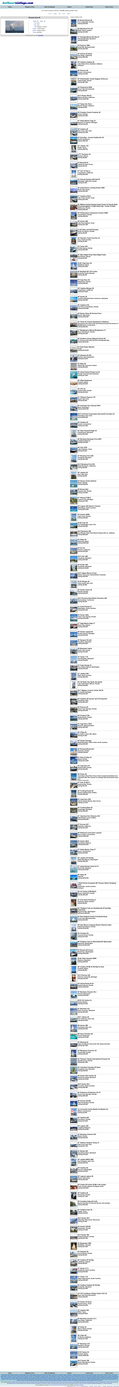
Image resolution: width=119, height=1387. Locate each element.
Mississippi (100, 1382)
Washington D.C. (99, 1383)
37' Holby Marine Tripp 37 (83, 123)
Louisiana (74, 1382)
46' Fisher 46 (94, 777)
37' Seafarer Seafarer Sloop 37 (84, 1145)
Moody (104, 1377)
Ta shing (30, 1380)
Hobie (16, 1377)
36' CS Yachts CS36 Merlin (83, 894)
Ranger (65, 1379)
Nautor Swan (9, 1379)
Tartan (26, 1380)
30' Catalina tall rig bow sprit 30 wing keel (88, 701)
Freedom (83, 1376)
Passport (32, 1379)
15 (49, 1385)
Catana (98, 1375)
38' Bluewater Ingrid (81, 651)
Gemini (87, 1376)
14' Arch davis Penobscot (83, 902)
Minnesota (96, 1382)
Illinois (57, 1382)
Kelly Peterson (68, 1377)
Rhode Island (59, 1383)
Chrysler (115, 1375)
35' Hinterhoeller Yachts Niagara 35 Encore (89, 81)
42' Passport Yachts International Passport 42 (90, 1061)
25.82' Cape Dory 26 (81, 266)
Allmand (12, 1375)
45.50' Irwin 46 (83, 525)
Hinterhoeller (25, 1377)
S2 (77, 1379)
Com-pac (14, 1376)
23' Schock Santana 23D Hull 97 (85, 182)
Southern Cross (104, 1379)
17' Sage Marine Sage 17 (82, 626)
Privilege (58, 1379)
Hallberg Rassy (115, 1376)
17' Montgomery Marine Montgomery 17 (88, 333)
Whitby (96, 1380)
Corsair (30, 1376)
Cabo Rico (54, 1375)
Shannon (98, 1379)
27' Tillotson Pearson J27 (82, 400)
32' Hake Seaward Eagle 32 (83, 433)
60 (61, 1385)
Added (68, 13)
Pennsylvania (53, 1383)
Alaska (17, 1382)
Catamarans (76, 1385)
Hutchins (34, 1377)
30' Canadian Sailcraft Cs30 (90, 1204)
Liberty (85, 1377)
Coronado (26, 1376)
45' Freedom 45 (81, 936)
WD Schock (87, 1380)
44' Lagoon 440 (80, 1128)
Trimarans (81, 1385)
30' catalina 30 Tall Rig (84, 860)
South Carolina (65, 1383)
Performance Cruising (46, 1379)
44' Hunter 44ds (83, 617)
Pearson (39, 1379)
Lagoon (73, 1377)
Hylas (38, 1377)
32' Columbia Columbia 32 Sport (85, 1070)
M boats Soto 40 (34, 17)
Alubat (16, 1375)
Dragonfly (43, 1376)
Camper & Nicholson (67, 1375)
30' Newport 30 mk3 (81, 642)
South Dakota (71, 1383)
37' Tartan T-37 (85, 1279)
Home (10, 7)
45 (57, 1385)
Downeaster (37, 1376)
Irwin (41, 1377)
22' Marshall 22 (81, 165)
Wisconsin (106, 1383)
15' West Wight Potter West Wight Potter (88, 257)
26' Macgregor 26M (80, 1246)
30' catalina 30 (79, 475)
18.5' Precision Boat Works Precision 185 (88, 601)
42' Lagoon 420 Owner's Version (85, 508)
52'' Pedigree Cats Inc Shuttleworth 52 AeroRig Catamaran (90, 911)
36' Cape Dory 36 (80, 282)
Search (69, 7)
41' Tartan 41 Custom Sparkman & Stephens (94, 324)
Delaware (42, 1382)
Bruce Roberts (49, 1375)
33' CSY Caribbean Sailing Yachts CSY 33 (88, 1296)
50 (58, 1385)
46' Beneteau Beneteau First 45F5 (85, 441)
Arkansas (24, 1382)
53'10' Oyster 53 (79, 1355)
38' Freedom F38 (81, 718)
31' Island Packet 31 (83, 609)
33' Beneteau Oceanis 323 (83, 1137)
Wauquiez (60, 1380)
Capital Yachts (89, 1375)
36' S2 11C (80, 550)
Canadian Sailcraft (76, 1375)
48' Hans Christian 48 (81, 1036)
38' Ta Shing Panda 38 (83, 793)
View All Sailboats (49, 7)
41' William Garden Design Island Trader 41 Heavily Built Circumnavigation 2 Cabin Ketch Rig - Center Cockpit (93, 207)
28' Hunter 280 (82, 224)
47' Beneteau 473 (80, 1346)
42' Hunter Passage (88, 743)
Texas (80, 1383)
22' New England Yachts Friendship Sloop (88, 919)
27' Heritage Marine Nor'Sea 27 (84, 39)
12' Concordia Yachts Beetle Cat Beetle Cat (89, 1112)
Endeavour (54, 1376)
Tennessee (76, 1383)
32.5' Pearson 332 (83, 978)
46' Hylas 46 (79, 877)
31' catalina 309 (80, 676)
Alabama (14, 1382)
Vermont (86, 1383)
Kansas (66, 1382)
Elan (50, 1376)
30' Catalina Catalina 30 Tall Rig (85, 1288)
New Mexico (21, 1383)
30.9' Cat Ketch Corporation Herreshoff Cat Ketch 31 (92, 416)
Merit (102, 1377)
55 (60, 1385)
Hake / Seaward (108, 1376)
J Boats (63, 1377)
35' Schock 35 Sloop (81, 56)
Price (63, 13)
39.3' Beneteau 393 (92, 534)
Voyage (51, 1380)
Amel (19, 1375)
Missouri (104, 1382)
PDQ (36, 1379)
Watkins (55, 1380)
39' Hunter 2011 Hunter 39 (83, 1078)
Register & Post (29, 7)
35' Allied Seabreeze (81, 383)
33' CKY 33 (80, 391)
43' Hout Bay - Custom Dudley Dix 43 (87, 140)
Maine (77, 1382)
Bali (22, 1375)
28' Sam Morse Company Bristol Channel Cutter (90, 927)
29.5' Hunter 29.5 (82, 1086)
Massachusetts (86, 1382)
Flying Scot (67, 1376)
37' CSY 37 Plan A (81, 173)
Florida (45, 1382)
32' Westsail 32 (90, 1045)
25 (52, 1385)
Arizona (20, 1382)
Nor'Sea (17, 1379)
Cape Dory (83, 1375)
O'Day (21, 1379)
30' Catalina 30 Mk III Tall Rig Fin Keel (87, 969)
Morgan (108, 1377)
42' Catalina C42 (84, 307)
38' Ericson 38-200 (82, 1103)
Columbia (9, 1376)
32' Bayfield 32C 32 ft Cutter (83, 274)
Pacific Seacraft (26, 1379)
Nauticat (116, 1377)
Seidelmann (93, 1379)
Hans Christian (4, 1377)
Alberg (2, 1375)
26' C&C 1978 (81, 450)
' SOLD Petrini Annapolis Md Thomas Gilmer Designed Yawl (93, 885)
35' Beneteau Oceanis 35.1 (83, 994)
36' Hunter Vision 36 (81, 592)
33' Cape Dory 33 (80, 768)
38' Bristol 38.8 (80, 492)
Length (55, 13)
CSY (33, 1376)
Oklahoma (45, 1383)
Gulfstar (102, 1376)
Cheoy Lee (110, 1375)
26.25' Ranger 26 (81, 584)
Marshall (94, 1377)
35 (54, 1385)
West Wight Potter (75, 1380)
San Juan (84, 1379)
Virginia (89, 1383)
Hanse (9, 1377)
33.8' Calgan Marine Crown (88, 575)
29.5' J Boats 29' (82, 1019)
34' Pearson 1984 (82, 48)
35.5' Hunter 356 (82, 1237)
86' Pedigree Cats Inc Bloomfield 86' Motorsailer (91, 944)
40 (56, 1385)
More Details (40, 35)
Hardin (13, 1377)
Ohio (41, 1383)
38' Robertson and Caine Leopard (85, 835)
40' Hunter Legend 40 (82, 634)
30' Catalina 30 (81, 132)
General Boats (93, 1376)
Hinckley (20, 1377)
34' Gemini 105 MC (80, 1229)
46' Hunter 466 (80, 567)
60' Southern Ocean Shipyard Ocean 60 (89, 341)
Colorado (32, 1382)
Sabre (80, 1379)
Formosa (72, 1376)
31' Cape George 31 (84, 668)
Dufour (47, 1376)
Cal (58, 1375)
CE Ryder (105, 1375)
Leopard (81, 1377)
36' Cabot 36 (80, 1338)
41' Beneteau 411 (82, 1011)
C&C (102, 1375)
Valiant (37, 1380)
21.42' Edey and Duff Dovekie (84, 232)
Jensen (59, 1377)
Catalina (94, 1375)
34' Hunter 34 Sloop (81, 1304)
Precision (54, 1379)
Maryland (81, 1382)
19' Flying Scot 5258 (82, 90)
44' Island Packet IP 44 (82, 986)
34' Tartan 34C (81, 249)
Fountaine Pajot (77, 1376)
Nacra (112, 1377)
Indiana (60, 1382)
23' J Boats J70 (79, 148)
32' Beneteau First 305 (81, 458)
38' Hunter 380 (80, 1028)
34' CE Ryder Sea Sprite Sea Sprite (86, 684)
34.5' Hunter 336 (82, 1363)
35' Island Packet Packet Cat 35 (85, 374)
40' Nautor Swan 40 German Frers (85, 316)
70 (62, 1385)
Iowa (63, 1382)
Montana (108, 1382)
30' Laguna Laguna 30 (81, 1179)
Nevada (116, 1382)
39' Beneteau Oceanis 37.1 (83, 1321)
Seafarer (88, 1379)
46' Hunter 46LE (80, 844)
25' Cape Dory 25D (85, 802)
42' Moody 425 (83, 1153)
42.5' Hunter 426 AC (82, 98)
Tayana (34, 1380)
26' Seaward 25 (81, 1254)
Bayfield (35, 1375)
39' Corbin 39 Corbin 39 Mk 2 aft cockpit (88, 1187)
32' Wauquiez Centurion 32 (83, 1053)
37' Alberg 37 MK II (81, 500)
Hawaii (52, 1382)
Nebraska (113, 1382)
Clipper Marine (4, 1376)
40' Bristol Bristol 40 (82, 23)
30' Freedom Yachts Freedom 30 (85, 115)
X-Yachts (100, 1380)
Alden (6, 1375)
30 (53, 1385)
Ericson (58, 1376)
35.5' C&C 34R (80, 559)
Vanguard (47, 1380)
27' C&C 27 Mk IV (80, 785)
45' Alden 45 (79, 542)
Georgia (48, 1382)
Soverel (110, 1379)
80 (64, 1385)
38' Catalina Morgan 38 (82, 291)
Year (59, 13)
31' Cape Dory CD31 (82, 726)
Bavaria (31, 1375)
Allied (9, 1375)
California (28, 1382)
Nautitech (3, 1379)
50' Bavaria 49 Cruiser (81, 952)
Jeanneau (55, 1377)
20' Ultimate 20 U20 (82, 358)
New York (26, 1383)
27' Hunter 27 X (82, 1271)
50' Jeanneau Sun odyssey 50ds (85, 408)
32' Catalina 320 (80, 1120)
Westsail (82, 1380)
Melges (98, 1377)
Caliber (61, 1375)
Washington (93, 1383)
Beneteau (40, 1375)
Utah (83, 1383)
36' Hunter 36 (89, 299)
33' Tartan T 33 (82, 659)
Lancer (77, 1377)
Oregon (48, 1383)
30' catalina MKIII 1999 (82, 1162)
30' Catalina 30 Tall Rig (82, 1262)
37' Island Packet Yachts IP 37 (84, 869)
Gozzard (98, 1376)
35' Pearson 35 (80, 73)
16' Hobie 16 (81, 1329)
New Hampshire (10, 1383)
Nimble (13, 1379)
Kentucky (70, 1382)
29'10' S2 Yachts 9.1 (81, 1003)
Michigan (91, 1382)
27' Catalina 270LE (82, 199)
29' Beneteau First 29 (81, 31)
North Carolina (31, 1383)
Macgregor (89, 1377)
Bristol (43, 1375)
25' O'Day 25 (83, 735)
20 (51, 1385)
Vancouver (42, 1380)
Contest (18, 1376)
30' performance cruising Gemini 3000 (87, 190)
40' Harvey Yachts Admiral (83, 483)
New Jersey (16, 1383)
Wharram (92, 1380)
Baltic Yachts (26, 1375)
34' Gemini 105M (80, 517)
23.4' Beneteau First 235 (83, 467)
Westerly (69, 1380)
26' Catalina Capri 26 (81, 1212)
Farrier (62, 1376)
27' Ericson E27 (80, 827)
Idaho (55, 1382)
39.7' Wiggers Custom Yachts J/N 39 (86, 693)
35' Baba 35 (83, 366)
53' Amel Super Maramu (82, 349)
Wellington (65, 1380)
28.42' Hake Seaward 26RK (83, 961)
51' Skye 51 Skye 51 (81, 760)
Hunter (30, 1377)
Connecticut (37, 1382)
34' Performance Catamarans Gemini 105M (89, 215)
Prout (62, 1379)
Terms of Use (109, 7)
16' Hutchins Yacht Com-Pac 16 (85, 240)
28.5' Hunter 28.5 (85, 1220)
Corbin (22, 1376)
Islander (50, 1377)
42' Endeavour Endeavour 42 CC (85, 1095)
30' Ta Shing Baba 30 (81, 810)
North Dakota (37, 1383)
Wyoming (110, 1383)
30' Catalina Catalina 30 (86, 65)
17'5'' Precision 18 (80, 157)
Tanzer (23, 1380)
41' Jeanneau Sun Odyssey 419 (85, 818)
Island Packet (45, 1377)
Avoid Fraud (89, 7)
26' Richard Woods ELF (82, 751)
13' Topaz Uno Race (82, 106)
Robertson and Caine (71, 1379)
